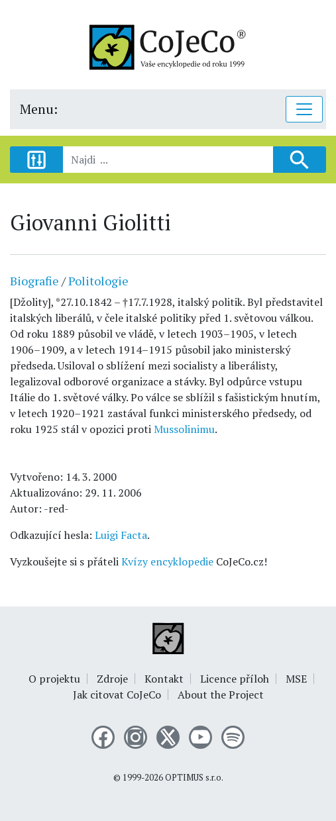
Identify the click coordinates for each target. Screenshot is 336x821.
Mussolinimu (184, 429)
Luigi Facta (121, 535)
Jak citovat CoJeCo (117, 694)
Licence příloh (234, 678)
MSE (296, 678)
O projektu (54, 678)
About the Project (221, 694)
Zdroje (112, 678)
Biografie (34, 281)
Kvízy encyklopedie (167, 561)
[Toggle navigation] (304, 109)
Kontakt (164, 678)
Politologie (98, 281)
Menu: (39, 109)
